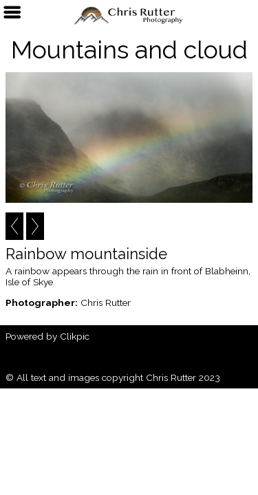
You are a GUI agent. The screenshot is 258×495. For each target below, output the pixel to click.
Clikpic (74, 336)
